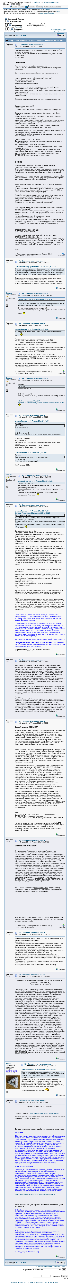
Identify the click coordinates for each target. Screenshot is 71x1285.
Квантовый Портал (16, 19)
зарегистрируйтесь (51, 2)
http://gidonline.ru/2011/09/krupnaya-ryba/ (44, 1113)
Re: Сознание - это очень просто (32, 261)
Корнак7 (18, 27)
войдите (37, 2)
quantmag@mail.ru (47, 13)
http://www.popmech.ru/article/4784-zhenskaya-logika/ (35, 1194)
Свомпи (9, 293)
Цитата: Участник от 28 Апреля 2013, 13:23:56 (38, 1070)
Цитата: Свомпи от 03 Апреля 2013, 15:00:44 (31, 511)
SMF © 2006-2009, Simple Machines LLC (45, 1282)
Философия (17, 25)
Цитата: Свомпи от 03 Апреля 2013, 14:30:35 (31, 421)
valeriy (8, 1063)
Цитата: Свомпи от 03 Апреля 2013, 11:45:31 (31, 329)
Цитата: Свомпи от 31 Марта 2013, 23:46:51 (31, 453)
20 (21, 35)
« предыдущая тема (58, 29)
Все (24, 35)
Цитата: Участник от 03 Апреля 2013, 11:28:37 (35, 299)
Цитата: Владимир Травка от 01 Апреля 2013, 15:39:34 (35, 267)
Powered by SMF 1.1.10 (20, 1282)
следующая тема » (59, 31)
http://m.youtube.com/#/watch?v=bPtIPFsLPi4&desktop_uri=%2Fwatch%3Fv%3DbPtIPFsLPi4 (41, 401)
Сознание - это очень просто (14, 30)
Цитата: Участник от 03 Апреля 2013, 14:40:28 (35, 481)
